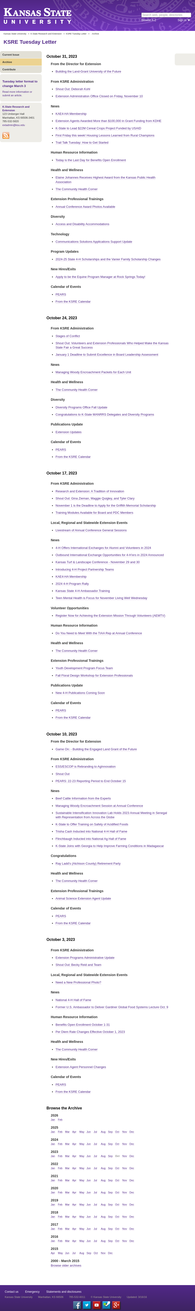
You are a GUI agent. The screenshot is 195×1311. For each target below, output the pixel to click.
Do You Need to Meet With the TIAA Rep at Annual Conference (99, 633)
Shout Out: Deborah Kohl (73, 89)
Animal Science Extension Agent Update (83, 898)
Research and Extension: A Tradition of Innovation (90, 491)
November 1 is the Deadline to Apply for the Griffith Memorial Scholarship (106, 505)
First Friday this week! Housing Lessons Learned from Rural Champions (105, 135)
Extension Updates (69, 432)
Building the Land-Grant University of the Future (88, 71)
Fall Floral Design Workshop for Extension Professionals (94, 675)
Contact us (11, 1291)
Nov (124, 1131)
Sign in (182, 20)
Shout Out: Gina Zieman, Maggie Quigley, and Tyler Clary (95, 498)
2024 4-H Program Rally (72, 583)
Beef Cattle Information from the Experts (83, 798)
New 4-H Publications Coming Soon (80, 693)
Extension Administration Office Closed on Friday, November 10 (99, 96)
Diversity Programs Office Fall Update (81, 407)
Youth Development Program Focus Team (84, 668)
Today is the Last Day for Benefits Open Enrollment (91, 160)
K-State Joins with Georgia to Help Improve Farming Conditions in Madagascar (110, 846)
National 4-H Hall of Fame (73, 1000)
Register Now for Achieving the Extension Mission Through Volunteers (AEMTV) (110, 615)
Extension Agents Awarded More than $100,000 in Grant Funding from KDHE (108, 121)
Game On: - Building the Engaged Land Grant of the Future (96, 749)
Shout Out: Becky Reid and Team (78, 965)
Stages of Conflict (68, 336)
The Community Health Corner (77, 189)
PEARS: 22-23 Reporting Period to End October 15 (91, 781)
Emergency (32, 1291)
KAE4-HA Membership (71, 114)
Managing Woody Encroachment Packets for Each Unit (93, 372)
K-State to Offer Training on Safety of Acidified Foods (92, 824)
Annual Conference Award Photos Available (85, 206)
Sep (110, 1131)
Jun (89, 1131)
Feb (60, 1119)
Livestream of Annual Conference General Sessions (91, 530)
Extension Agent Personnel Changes (81, 1067)
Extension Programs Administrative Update (85, 957)
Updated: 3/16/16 (137, 1297)
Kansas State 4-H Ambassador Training (83, 591)
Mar (67, 1131)
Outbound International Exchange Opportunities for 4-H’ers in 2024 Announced (110, 555)
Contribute (9, 69)
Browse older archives (66, 1265)
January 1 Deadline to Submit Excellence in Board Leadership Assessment (107, 354)
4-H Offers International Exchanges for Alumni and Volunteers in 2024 (103, 548)
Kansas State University (43, 15)
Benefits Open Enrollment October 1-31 (83, 1024)
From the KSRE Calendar (73, 301)
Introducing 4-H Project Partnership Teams (85, 569)
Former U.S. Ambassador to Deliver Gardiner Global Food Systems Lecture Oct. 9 (112, 1007)
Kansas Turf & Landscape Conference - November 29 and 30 (98, 562)
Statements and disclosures (63, 1291)
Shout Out (63, 774)
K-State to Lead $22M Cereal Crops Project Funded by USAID (98, 128)
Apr (74, 1131)
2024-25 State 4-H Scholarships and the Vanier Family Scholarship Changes (108, 259)
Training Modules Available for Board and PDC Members (94, 512)
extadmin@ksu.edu (13, 125)
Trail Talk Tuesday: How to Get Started (82, 142)
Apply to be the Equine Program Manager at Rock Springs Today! (100, 277)
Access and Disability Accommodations (82, 224)
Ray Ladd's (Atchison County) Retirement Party (88, 863)
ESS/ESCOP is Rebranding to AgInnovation (86, 766)
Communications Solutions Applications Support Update (94, 241)
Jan (53, 1119)
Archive (7, 62)
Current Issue (10, 54)
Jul (95, 1131)
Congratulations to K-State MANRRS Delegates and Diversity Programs (105, 414)
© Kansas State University (106, 1297)
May (81, 1131)
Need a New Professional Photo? (78, 982)
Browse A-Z (148, 20)
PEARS (61, 294)
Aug (103, 1131)
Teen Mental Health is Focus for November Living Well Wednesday (101, 598)
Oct (117, 1131)
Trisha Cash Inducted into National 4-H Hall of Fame (91, 831)
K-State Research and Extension (46, 34)
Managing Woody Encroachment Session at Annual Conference (99, 806)
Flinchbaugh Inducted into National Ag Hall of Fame (91, 839)
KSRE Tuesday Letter (76, 34)
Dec (131, 1131)
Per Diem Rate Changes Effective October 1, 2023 (90, 1032)
